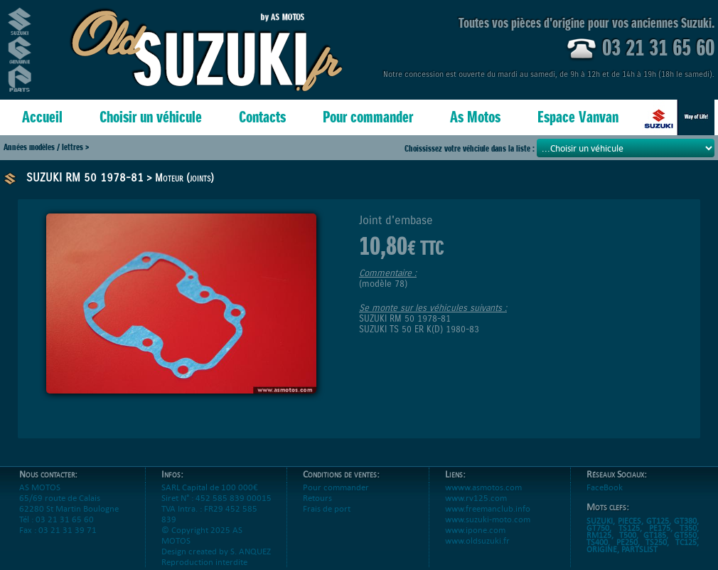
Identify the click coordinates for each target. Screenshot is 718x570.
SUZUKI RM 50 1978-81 (85, 177)
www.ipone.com (475, 529)
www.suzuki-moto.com (487, 519)
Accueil (42, 117)
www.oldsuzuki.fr (477, 540)
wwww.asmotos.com (483, 487)
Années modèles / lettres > (46, 147)
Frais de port (326, 508)
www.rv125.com (476, 497)
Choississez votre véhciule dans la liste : (470, 148)
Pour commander (368, 117)
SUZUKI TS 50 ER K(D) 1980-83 (419, 329)
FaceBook (604, 487)
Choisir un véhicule (151, 117)
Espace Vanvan (577, 117)
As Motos (475, 117)
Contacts (262, 117)
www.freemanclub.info (487, 508)
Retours (317, 497)
